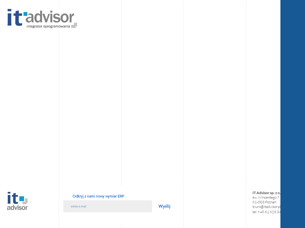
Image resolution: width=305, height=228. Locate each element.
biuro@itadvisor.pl (266, 206)
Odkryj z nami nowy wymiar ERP (98, 196)
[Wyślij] (164, 206)
